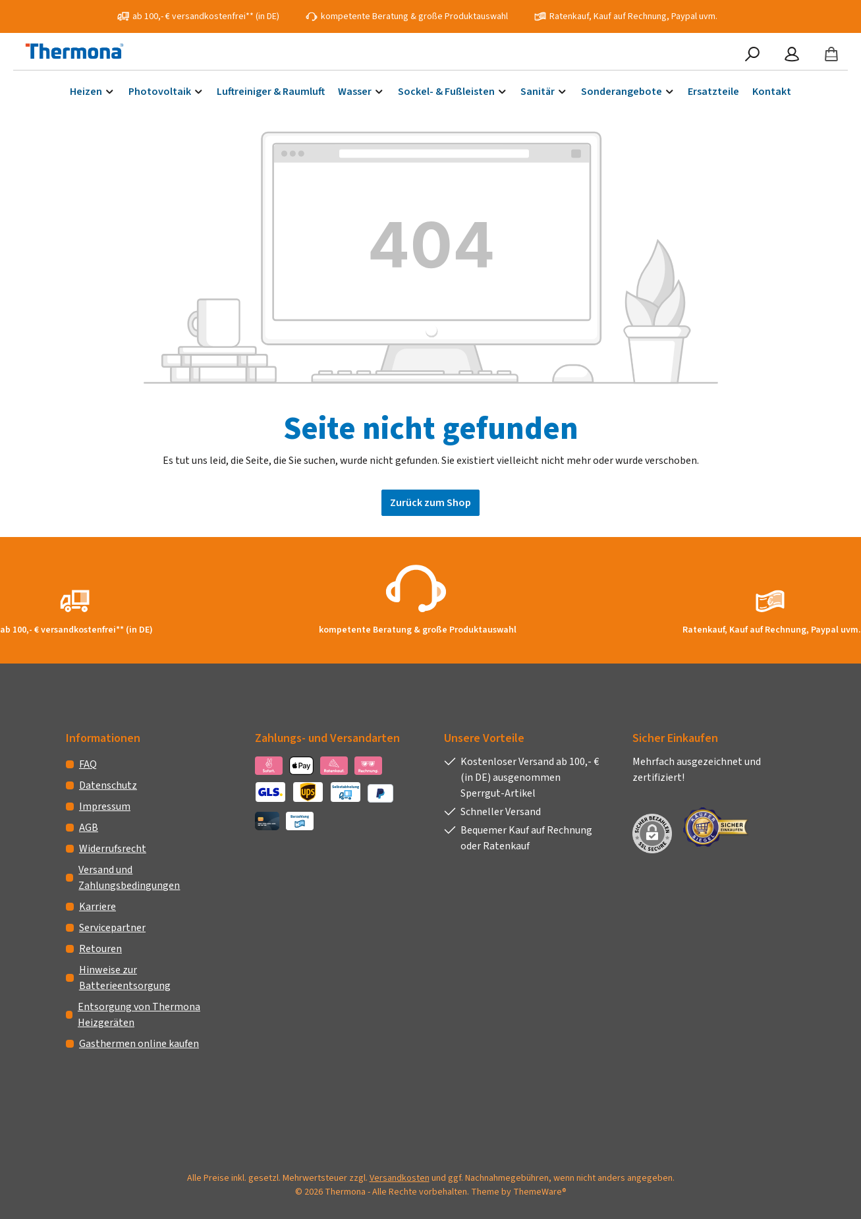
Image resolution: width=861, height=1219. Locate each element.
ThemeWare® (540, 1192)
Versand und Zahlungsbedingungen (129, 878)
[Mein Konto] (791, 54)
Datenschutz (108, 785)
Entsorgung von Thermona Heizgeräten (139, 1015)
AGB (88, 827)
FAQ (88, 764)
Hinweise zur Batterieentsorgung (125, 978)
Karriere (97, 906)
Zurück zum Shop (430, 503)
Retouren (100, 949)
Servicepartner (112, 928)
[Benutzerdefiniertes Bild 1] (720, 827)
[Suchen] (752, 54)
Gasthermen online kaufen (139, 1043)
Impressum (104, 806)
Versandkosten (400, 1178)
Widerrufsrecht (112, 848)
